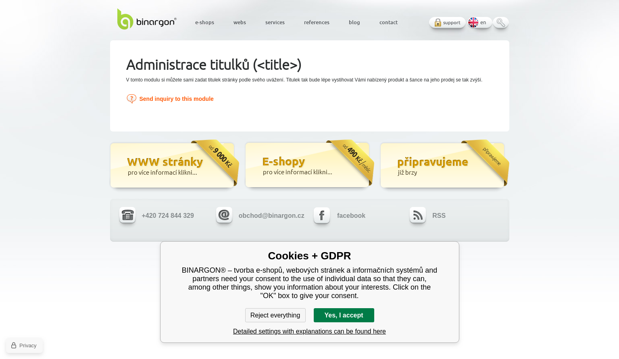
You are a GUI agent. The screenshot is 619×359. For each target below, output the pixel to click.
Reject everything (275, 315)
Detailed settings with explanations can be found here (309, 331)
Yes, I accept (343, 315)
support (452, 22)
